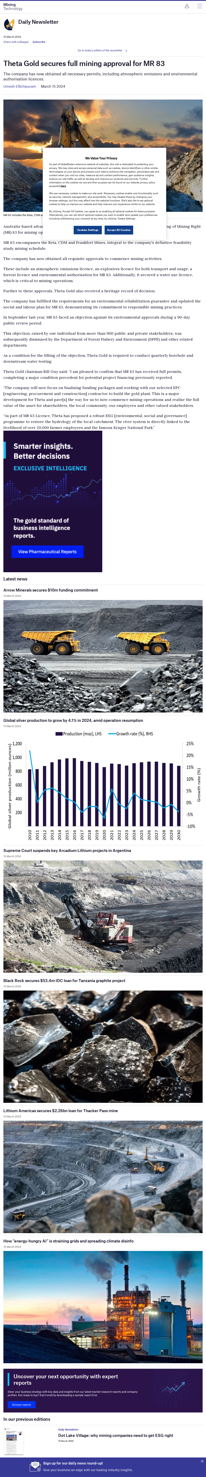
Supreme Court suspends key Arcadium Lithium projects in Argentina (67, 850)
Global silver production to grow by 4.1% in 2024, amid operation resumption (73, 720)
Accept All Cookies (118, 229)
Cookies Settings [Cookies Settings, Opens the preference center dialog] (87, 229)
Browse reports (21, 1404)
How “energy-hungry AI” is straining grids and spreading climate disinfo (68, 1240)
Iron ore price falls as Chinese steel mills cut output (105, 1468)
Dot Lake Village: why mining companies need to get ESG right (115, 1435)
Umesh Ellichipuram (19, 86)
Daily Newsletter (68, 1429)
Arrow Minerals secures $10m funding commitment (50, 589)
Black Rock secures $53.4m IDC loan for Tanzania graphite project (64, 980)
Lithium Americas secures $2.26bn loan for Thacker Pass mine (60, 1110)
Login (187, 6)
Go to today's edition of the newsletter (100, 50)
